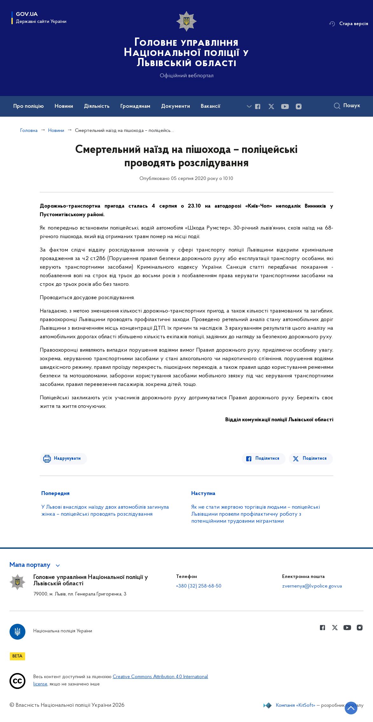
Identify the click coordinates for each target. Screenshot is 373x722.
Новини (56, 130)
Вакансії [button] (210, 106)
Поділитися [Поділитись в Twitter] (315, 458)
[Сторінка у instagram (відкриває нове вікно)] (298, 106)
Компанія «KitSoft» (295, 705)
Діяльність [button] (97, 106)
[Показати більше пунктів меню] (249, 106)
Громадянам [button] (135, 106)
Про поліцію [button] (28, 106)
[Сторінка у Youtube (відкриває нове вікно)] (285, 106)
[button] (36, 565)
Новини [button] (64, 106)
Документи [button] (175, 106)
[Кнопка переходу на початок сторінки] (349, 707)
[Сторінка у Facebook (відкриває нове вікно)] (257, 106)
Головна (28, 130)
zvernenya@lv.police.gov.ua (312, 586)
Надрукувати (65, 458)
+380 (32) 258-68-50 (198, 586)
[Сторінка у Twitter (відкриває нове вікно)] (271, 106)
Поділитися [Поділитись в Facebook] (269, 458)
